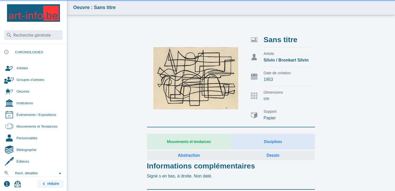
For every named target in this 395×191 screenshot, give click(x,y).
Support (270, 111)
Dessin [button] (273, 155)
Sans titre (281, 40)
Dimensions (273, 92)
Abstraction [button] (189, 155)
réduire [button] (50, 184)
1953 (268, 79)
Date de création (277, 73)
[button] (60, 173)
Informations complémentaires (201, 166)
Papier (270, 118)
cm (266, 98)
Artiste (269, 53)
